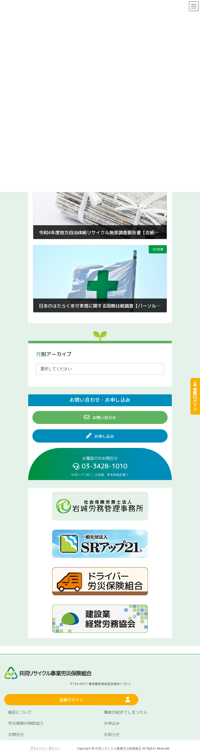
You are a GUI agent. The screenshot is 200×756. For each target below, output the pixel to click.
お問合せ (16, 734)
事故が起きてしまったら (125, 712)
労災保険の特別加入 (26, 723)
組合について (20, 712)
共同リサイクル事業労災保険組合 (118, 748)
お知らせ (112, 734)
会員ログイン (195, 396)
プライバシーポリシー (45, 748)
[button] (100, 417)
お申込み (112, 723)
